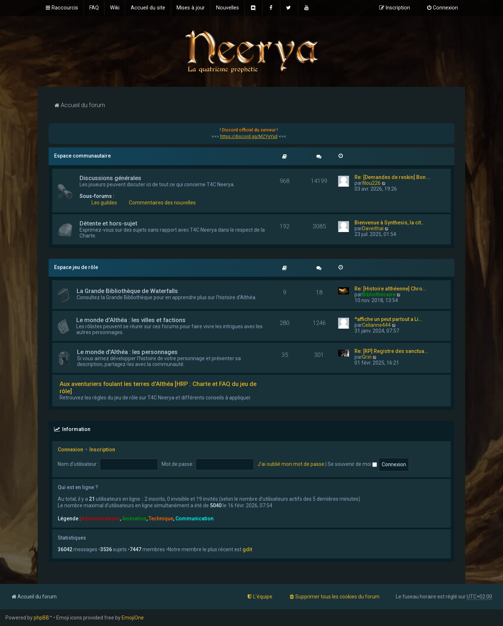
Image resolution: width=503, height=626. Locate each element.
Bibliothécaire (378, 294)
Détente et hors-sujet (108, 223)
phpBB (41, 618)
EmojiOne (133, 618)
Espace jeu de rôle (76, 267)
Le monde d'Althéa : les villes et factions (131, 320)
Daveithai (373, 228)
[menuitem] (94, 8)
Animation (134, 518)
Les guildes (104, 203)
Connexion (70, 449)
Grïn (367, 357)
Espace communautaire (82, 156)
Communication (194, 518)
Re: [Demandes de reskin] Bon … (392, 177)
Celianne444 (376, 325)
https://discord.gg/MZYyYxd (248, 136)
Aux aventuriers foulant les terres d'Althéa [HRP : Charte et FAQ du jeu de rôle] (158, 387)
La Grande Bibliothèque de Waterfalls (127, 290)
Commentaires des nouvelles (162, 203)
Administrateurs (100, 518)
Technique (161, 518)
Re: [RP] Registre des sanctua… (391, 351)
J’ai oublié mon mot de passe (290, 464)
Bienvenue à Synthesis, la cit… (389, 222)
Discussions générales (110, 178)
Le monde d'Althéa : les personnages (127, 351)
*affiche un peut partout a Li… (388, 319)
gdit (247, 549)
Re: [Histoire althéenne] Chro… (390, 289)
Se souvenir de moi (352, 464)
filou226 (371, 183)
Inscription (102, 449)
